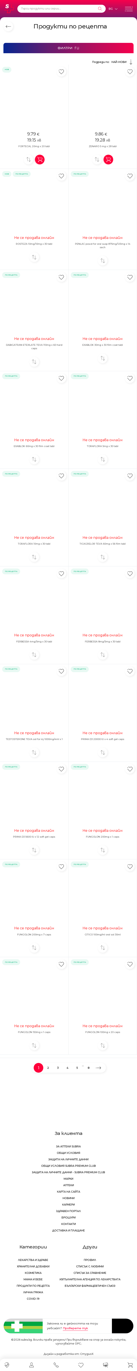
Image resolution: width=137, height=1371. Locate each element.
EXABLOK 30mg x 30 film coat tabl (102, 344)
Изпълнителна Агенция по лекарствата (90, 1279)
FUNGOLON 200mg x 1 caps (102, 836)
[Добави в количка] (40, 159)
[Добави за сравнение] (28, 159)
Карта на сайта (68, 1191)
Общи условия (68, 1152)
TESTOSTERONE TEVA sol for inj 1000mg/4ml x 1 (34, 739)
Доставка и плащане (68, 1230)
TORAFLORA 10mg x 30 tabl (34, 543)
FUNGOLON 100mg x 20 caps (102, 1032)
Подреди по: (113, 62)
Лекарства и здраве (33, 1260)
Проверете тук (75, 1328)
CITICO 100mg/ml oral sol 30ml (103, 934)
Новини (69, 1198)
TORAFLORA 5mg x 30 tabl (102, 446)
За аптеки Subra (68, 1146)
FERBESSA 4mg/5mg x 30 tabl (34, 641)
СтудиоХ (86, 1353)
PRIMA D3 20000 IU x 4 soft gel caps (102, 739)
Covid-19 (33, 1298)
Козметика (33, 1272)
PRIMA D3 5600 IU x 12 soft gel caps (34, 836)
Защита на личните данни (68, 1159)
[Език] (112, 9)
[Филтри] (68, 48)
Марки (68, 1178)
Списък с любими (90, 1266)
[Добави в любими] (61, 71)
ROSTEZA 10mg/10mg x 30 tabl (34, 243)
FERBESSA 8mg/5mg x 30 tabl (102, 641)
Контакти (68, 1224)
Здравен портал (68, 1211)
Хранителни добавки (33, 1266)
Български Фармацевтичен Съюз (90, 1285)
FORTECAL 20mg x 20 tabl (34, 146)
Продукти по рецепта (33, 1285)
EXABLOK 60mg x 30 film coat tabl (34, 446)
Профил (90, 1260)
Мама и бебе (33, 1279)
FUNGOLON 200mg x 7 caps (34, 934)
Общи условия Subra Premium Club (68, 1165)
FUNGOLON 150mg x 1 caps (34, 1032)
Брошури (69, 1217)
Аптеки (68, 1185)
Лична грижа (33, 1292)
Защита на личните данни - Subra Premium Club (68, 1172)
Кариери (68, 1204)
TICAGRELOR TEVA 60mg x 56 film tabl (103, 543)
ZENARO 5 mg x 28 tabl (103, 146)
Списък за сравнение (90, 1272)
